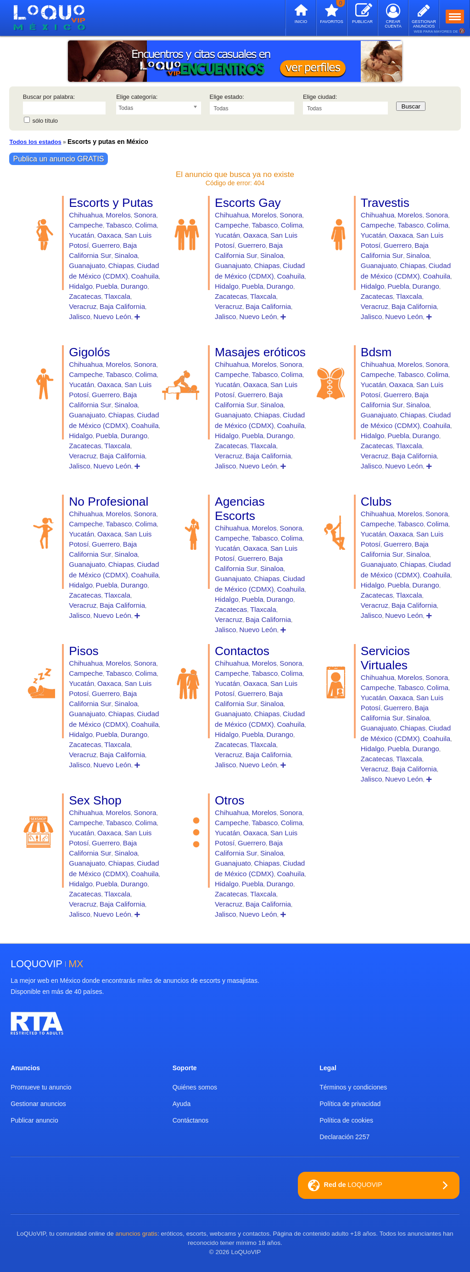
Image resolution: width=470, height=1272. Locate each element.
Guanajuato (87, 265)
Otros (230, 800)
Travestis (385, 203)
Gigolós (89, 352)
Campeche (86, 225)
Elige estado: (227, 97)
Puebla (107, 286)
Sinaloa (126, 255)
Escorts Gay (248, 203)
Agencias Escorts (240, 509)
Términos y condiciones (353, 1087)
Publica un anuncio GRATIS (58, 159)
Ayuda (181, 1103)
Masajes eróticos (260, 352)
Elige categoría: (136, 97)
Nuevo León (112, 316)
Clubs (376, 501)
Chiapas (121, 265)
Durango (134, 286)
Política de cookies (346, 1120)
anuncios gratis (136, 1233)
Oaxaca (109, 235)
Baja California (122, 306)
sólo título (45, 120)
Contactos (242, 651)
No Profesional (108, 501)
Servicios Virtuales (385, 658)
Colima (146, 225)
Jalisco (79, 316)
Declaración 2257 (344, 1137)
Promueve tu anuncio (41, 1087)
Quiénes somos (195, 1087)
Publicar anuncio (34, 1120)
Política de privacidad (349, 1103)
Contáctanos (191, 1120)
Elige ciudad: (320, 97)
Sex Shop (95, 800)
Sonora (145, 215)
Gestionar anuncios (38, 1103)
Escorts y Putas (111, 203)
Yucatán (81, 235)
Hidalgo (81, 286)
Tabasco (119, 225)
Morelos (118, 215)
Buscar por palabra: (49, 97)
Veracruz (82, 306)
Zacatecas (85, 296)
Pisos (84, 651)
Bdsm (376, 352)
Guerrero (106, 245)
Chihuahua (86, 215)
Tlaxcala (117, 296)
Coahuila (145, 276)
